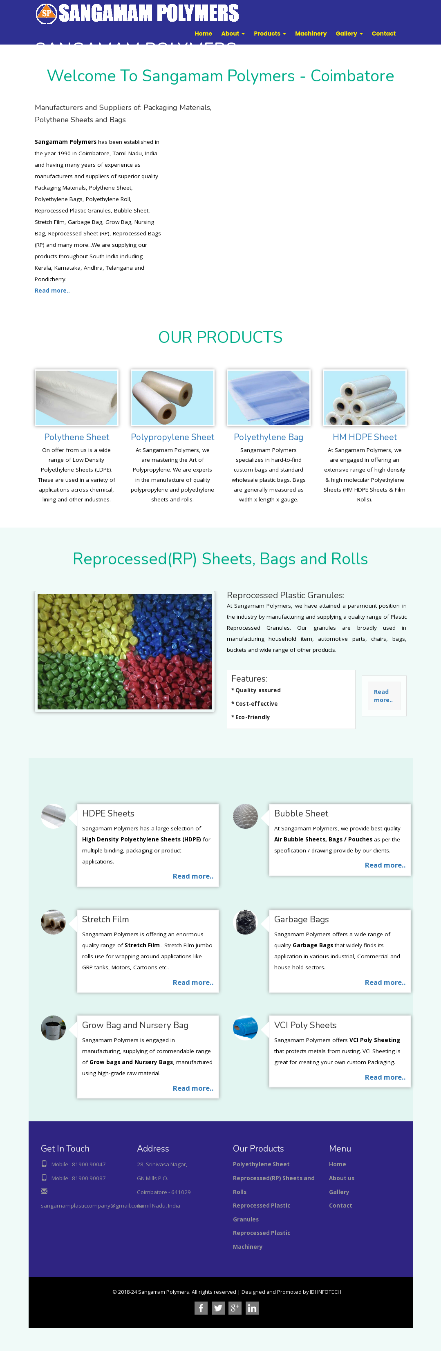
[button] (233, 33)
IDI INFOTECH (325, 1291)
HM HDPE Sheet (365, 437)
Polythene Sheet (76, 437)
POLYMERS (136, 49)
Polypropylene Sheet (172, 437)
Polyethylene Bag (268, 437)
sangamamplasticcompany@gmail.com (91, 1205)
